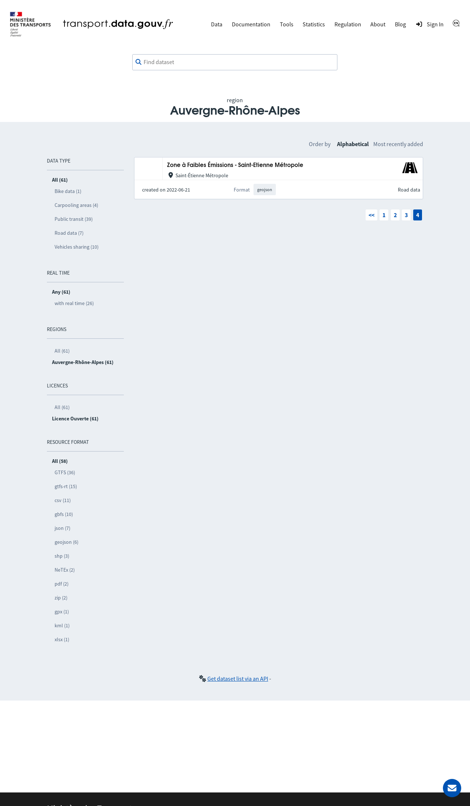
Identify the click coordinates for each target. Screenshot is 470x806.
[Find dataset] (234, 62)
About (377, 24)
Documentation (251, 24)
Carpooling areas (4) (76, 205)
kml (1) (62, 625)
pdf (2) (62, 583)
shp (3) (62, 556)
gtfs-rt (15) (66, 486)
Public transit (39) (74, 219)
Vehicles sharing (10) (77, 247)
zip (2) (61, 597)
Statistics (314, 24)
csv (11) (63, 500)
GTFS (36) (65, 472)
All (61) (62, 351)
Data (216, 24)
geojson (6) (66, 542)
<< (371, 215)
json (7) (62, 528)
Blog (400, 24)
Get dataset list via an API (237, 678)
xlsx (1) (62, 639)
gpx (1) (62, 611)
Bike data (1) (68, 191)
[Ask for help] (452, 788)
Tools (286, 24)
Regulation (347, 24)
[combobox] (234, 62)
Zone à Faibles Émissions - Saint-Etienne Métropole (235, 165)
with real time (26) (74, 303)
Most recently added (398, 144)
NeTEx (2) (65, 570)
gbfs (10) (64, 514)
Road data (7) (69, 233)
